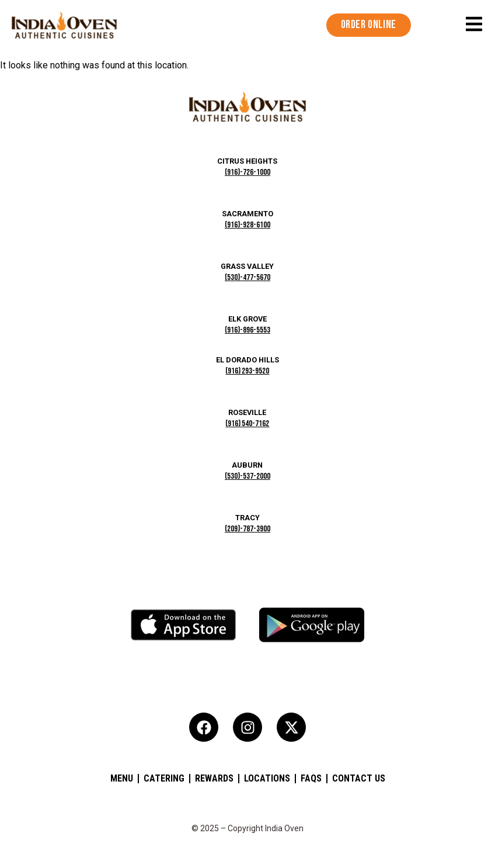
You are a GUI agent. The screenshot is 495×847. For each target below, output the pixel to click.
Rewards (214, 778)
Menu (121, 778)
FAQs (311, 778)
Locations (267, 778)
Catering (164, 778)
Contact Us (358, 778)
